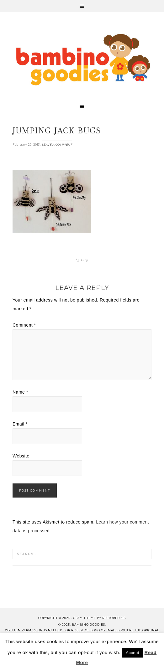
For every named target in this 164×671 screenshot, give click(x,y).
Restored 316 (114, 618)
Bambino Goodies (83, 59)
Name (20, 392)
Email (20, 423)
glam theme (84, 618)
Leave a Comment (57, 144)
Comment (24, 325)
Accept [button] (132, 652)
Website (21, 455)
